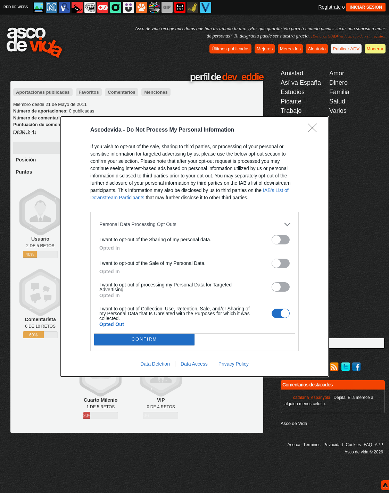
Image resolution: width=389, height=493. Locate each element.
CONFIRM (144, 339)
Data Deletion (155, 364)
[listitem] (194, 224)
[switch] (281, 239)
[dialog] (194, 247)
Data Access (194, 364)
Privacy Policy (233, 364)
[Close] (314, 130)
